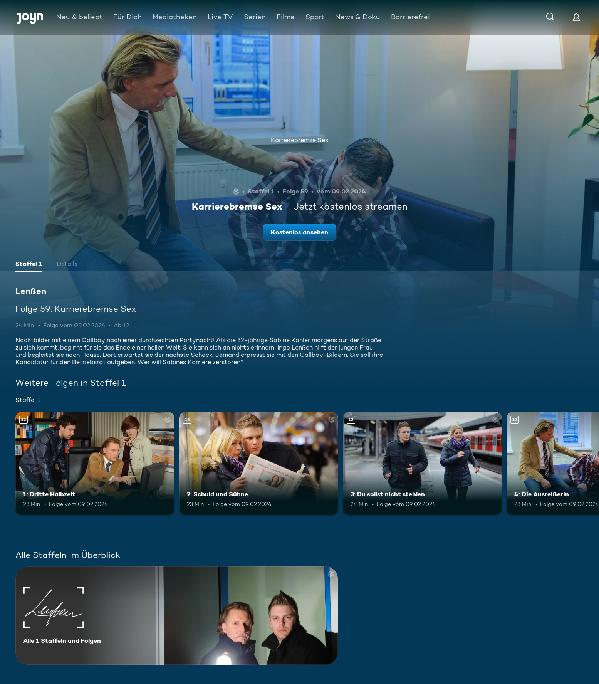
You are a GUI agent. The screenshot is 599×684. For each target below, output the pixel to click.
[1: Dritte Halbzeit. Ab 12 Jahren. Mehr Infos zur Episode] (94, 463)
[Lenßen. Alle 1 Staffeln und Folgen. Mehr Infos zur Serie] (176, 615)
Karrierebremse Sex (300, 140)
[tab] (29, 265)
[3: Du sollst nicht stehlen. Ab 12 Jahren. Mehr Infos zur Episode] (422, 463)
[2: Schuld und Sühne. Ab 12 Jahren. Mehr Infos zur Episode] (258, 463)
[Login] (576, 17)
